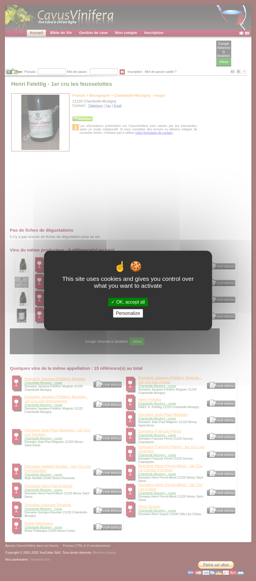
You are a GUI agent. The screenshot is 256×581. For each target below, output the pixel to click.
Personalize (128, 313)
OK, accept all (128, 302)
